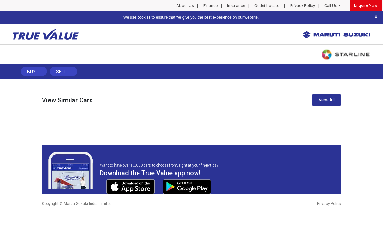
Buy (31, 71)
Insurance (236, 5)
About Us (185, 5)
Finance (210, 5)
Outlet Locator (267, 5)
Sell (61, 71)
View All (327, 99)
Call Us (330, 5)
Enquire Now (366, 5)
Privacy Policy (302, 5)
